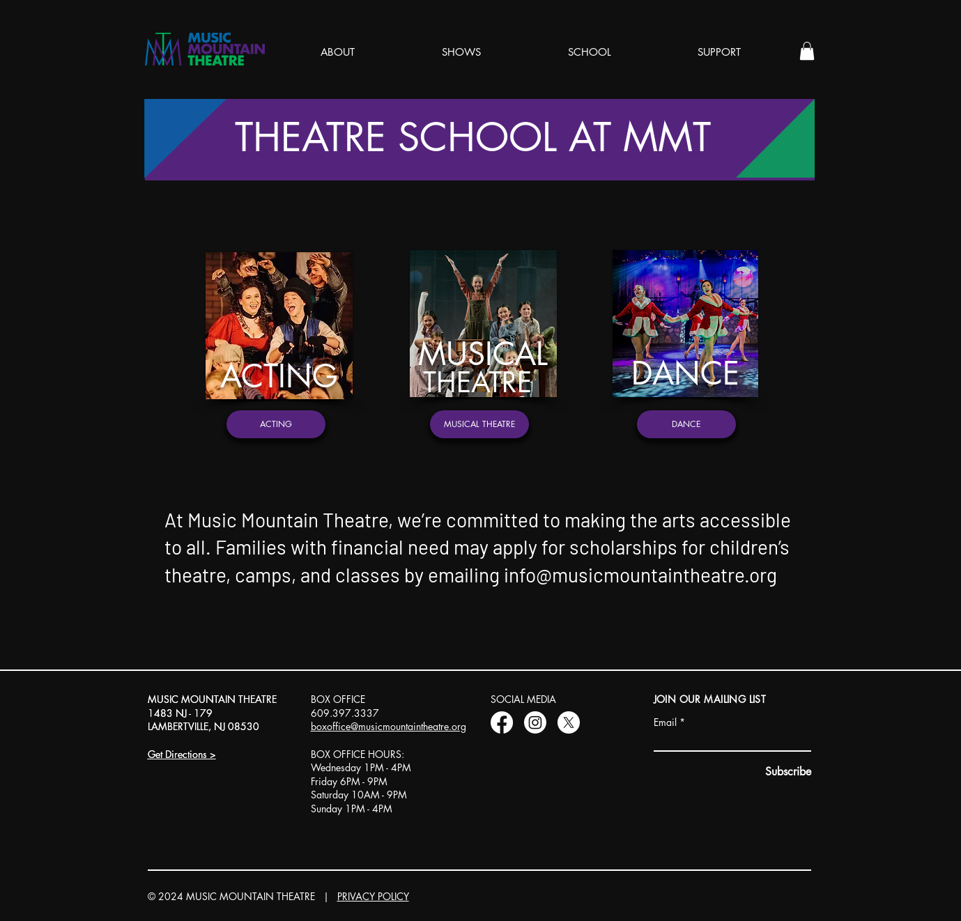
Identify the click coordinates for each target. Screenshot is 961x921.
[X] (569, 722)
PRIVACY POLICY (373, 896)
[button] (807, 51)
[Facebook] (502, 722)
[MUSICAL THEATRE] (479, 424)
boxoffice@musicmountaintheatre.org (388, 726)
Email (665, 722)
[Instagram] (535, 722)
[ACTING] (275, 424)
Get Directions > (182, 754)
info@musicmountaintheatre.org (640, 575)
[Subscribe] (787, 772)
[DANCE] (686, 424)
